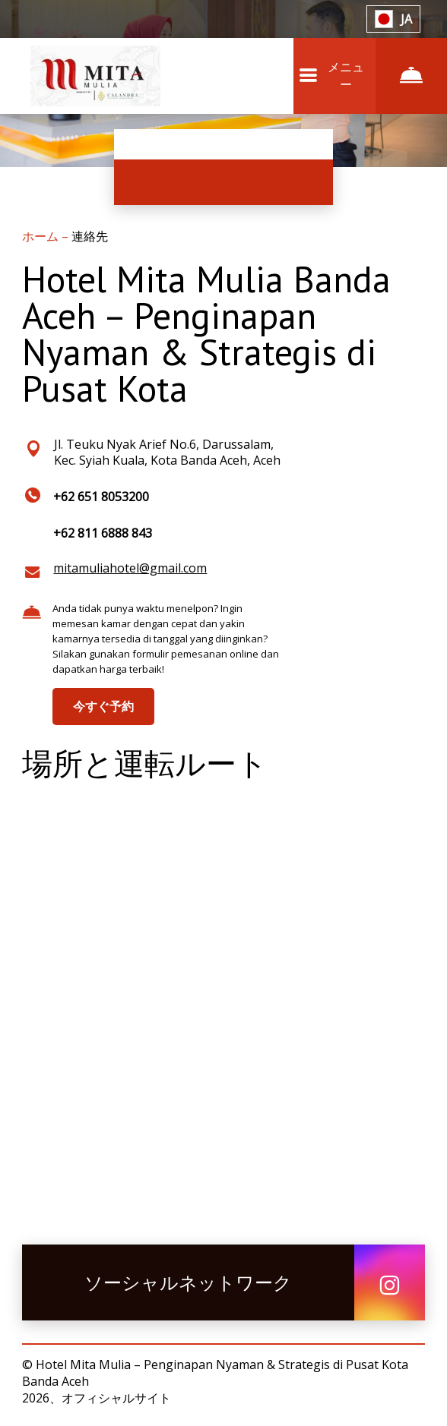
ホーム (42, 236)
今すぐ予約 (103, 706)
